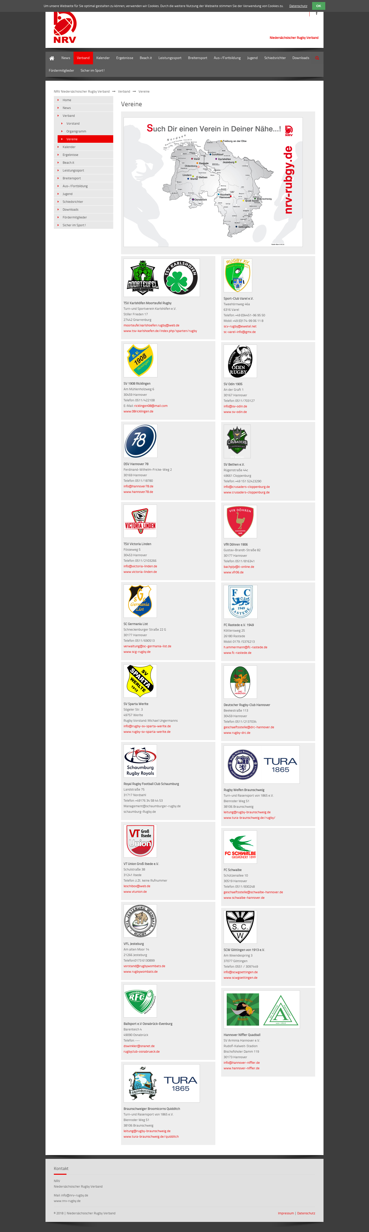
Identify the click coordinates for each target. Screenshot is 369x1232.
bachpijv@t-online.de (239, 566)
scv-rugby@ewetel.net (240, 326)
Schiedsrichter (275, 57)
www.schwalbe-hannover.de (244, 897)
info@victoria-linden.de (140, 566)
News (65, 57)
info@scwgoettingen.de (241, 972)
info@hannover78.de (138, 486)
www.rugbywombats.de (141, 971)
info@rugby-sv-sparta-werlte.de (147, 726)
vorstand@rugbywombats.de (144, 966)
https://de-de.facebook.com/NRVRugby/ (316, 13)
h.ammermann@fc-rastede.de (245, 647)
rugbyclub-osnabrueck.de (142, 1051)
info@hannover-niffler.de (242, 1062)
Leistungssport (169, 57)
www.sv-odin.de (235, 411)
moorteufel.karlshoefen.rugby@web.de (151, 325)
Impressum (286, 1213)
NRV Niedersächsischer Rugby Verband (82, 91)
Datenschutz (306, 1213)
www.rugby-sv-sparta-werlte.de (147, 731)
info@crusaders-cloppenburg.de (247, 486)
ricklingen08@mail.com (151, 405)
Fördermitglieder (61, 70)
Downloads (300, 57)
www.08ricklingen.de (138, 411)
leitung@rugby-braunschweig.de (147, 1131)
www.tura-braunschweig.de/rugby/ (249, 817)
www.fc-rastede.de (237, 652)
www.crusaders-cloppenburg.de (247, 492)
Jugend (252, 57)
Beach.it (146, 57)
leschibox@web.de (137, 886)
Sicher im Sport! (93, 70)
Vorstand (73, 123)
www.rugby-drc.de (237, 732)
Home (50, 54)
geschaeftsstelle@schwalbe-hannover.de (253, 892)
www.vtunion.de (135, 891)
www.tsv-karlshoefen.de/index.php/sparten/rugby (160, 330)
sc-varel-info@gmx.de (240, 331)
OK (318, 6)
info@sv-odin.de (235, 406)
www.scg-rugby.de (137, 651)
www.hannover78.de (138, 491)
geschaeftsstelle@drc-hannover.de (249, 727)
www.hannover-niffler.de (242, 1068)
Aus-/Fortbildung (227, 57)
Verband (83, 57)
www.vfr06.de (234, 572)
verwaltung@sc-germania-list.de (147, 646)
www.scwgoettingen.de (241, 977)
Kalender (103, 57)
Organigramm (76, 131)
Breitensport (197, 57)
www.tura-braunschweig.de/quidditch (151, 1136)
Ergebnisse (124, 57)
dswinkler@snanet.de (139, 1046)
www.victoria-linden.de (140, 571)
